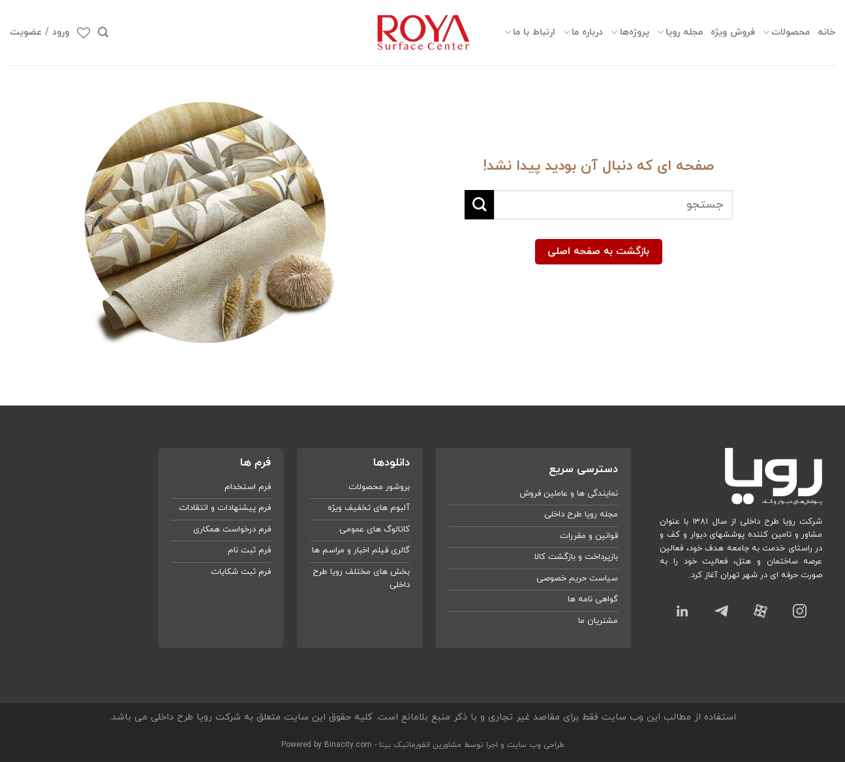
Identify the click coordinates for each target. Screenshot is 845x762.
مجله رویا (680, 32)
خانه (826, 32)
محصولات (786, 32)
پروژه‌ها (630, 32)
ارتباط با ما (529, 32)
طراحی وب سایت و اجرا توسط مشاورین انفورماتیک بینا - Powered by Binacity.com (422, 745)
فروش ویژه (733, 32)
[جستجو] (103, 32)
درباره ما (583, 32)
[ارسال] (479, 204)
